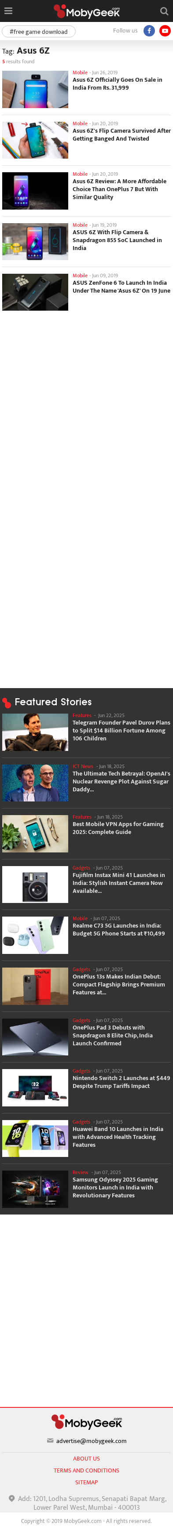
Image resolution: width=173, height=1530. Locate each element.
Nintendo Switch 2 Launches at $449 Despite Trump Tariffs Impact (121, 1082)
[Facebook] (149, 30)
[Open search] (164, 11)
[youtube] (165, 30)
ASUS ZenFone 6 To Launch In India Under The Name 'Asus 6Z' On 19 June (121, 287)
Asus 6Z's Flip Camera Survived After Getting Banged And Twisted (122, 135)
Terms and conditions (86, 1470)
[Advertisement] (86, 403)
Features (82, 715)
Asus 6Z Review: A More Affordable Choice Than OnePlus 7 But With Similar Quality (119, 189)
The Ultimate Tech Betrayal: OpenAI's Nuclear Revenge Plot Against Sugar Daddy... (121, 782)
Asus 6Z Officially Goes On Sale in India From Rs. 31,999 (117, 84)
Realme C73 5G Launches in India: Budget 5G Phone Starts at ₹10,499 (119, 930)
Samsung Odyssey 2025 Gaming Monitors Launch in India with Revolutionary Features (115, 1188)
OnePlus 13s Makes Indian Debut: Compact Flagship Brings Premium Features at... (119, 985)
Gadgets (81, 867)
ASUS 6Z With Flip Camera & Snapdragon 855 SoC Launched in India (117, 240)
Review (80, 1172)
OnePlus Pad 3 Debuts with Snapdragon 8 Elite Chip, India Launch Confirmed (113, 1036)
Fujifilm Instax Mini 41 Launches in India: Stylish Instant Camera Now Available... (119, 883)
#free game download (39, 32)
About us (86, 1459)
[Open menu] (8, 11)
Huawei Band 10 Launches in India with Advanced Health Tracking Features (118, 1137)
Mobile (80, 72)
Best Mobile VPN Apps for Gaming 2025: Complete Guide (118, 828)
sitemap (86, 1482)
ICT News (83, 766)
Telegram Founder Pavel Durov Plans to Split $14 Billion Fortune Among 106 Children (121, 731)
